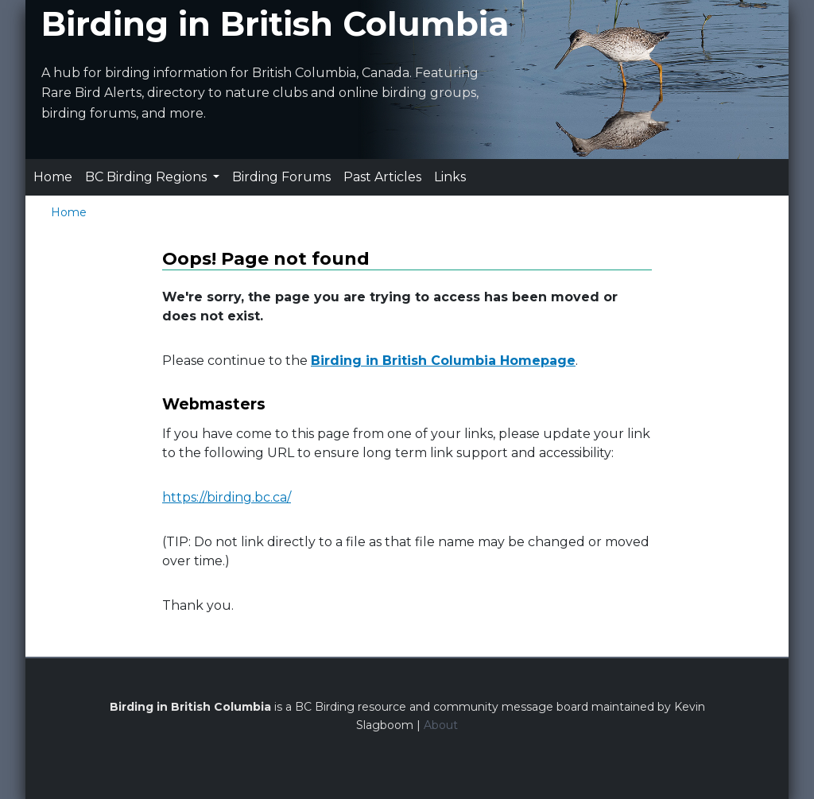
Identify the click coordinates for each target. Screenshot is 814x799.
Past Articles (382, 176)
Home (52, 176)
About (441, 725)
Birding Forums (281, 176)
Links (450, 176)
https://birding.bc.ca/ (226, 497)
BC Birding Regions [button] (147, 176)
